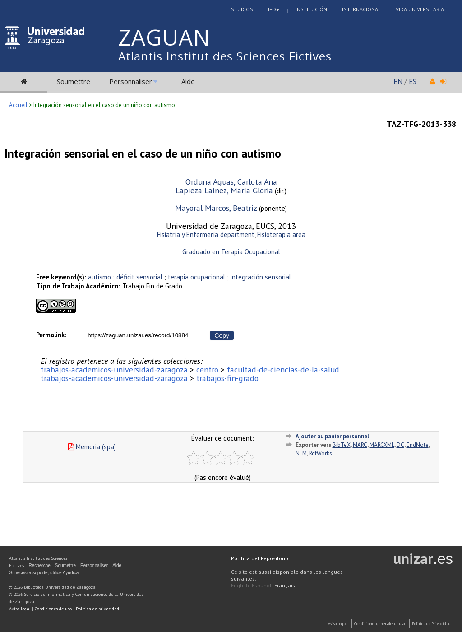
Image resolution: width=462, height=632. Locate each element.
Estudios (240, 9)
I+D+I (274, 9)
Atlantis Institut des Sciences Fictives (225, 56)
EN (397, 81)
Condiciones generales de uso (379, 623)
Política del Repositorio (259, 558)
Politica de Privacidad (431, 623)
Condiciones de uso (53, 609)
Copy (221, 335)
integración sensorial (261, 277)
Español (262, 585)
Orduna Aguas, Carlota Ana (231, 182)
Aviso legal (20, 609)
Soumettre (73, 81)
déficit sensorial (139, 277)
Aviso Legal (337, 623)
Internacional (361, 9)
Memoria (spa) (92, 446)
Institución (311, 9)
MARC (360, 445)
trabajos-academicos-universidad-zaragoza (114, 369)
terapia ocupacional (196, 277)
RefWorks (320, 453)
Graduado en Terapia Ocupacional (231, 251)
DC (400, 445)
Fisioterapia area (281, 234)
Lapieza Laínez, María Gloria (224, 190)
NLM (301, 453)
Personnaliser (130, 81)
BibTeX (342, 445)
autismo (99, 277)
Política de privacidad (97, 609)
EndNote (418, 445)
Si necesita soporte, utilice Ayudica (44, 572)
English (240, 585)
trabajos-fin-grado (227, 378)
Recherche (39, 565)
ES (412, 81)
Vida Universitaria (420, 9)
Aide (188, 81)
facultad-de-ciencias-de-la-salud (283, 369)
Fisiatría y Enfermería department (205, 234)
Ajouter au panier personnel (332, 436)
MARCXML (382, 445)
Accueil (18, 105)
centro (207, 369)
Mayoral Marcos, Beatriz (216, 208)
